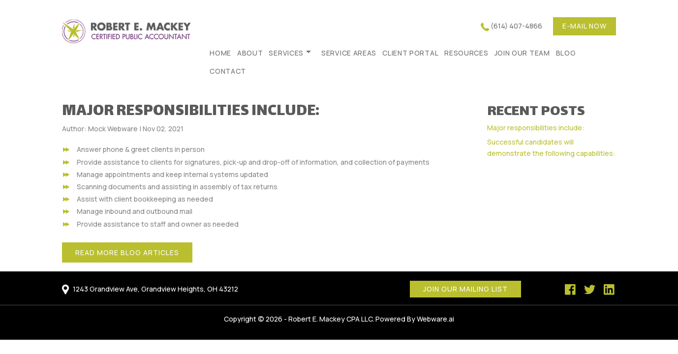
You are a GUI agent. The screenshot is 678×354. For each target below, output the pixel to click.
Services (286, 53)
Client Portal (410, 53)
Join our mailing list (465, 289)
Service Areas (348, 53)
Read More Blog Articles (127, 252)
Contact (228, 71)
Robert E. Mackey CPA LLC (330, 319)
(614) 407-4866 (516, 25)
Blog (566, 53)
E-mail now (584, 25)
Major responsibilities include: (536, 127)
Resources (466, 53)
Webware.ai (435, 319)
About (250, 53)
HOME (220, 53)
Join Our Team (522, 53)
